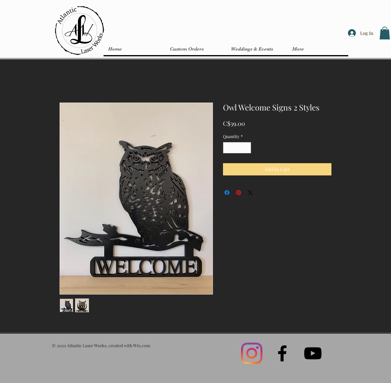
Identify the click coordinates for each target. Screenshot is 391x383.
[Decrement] (228, 147)
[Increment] (246, 147)
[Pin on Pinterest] (238, 192)
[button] (384, 33)
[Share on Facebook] (227, 192)
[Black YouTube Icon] (312, 353)
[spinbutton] (237, 147)
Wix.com (141, 345)
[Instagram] (251, 353)
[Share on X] (250, 192)
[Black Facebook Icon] (282, 353)
